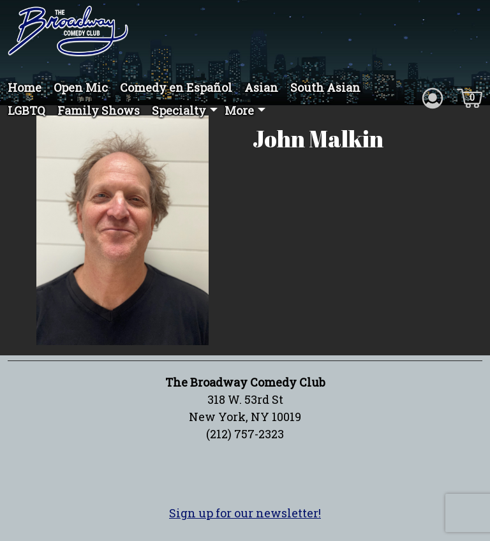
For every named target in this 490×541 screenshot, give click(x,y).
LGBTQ (26, 110)
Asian (261, 87)
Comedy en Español (176, 87)
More (239, 110)
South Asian (325, 87)
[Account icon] (432, 97)
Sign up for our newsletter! (245, 513)
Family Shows (98, 110)
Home (24, 87)
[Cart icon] (469, 97)
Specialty (179, 110)
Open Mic (81, 87)
